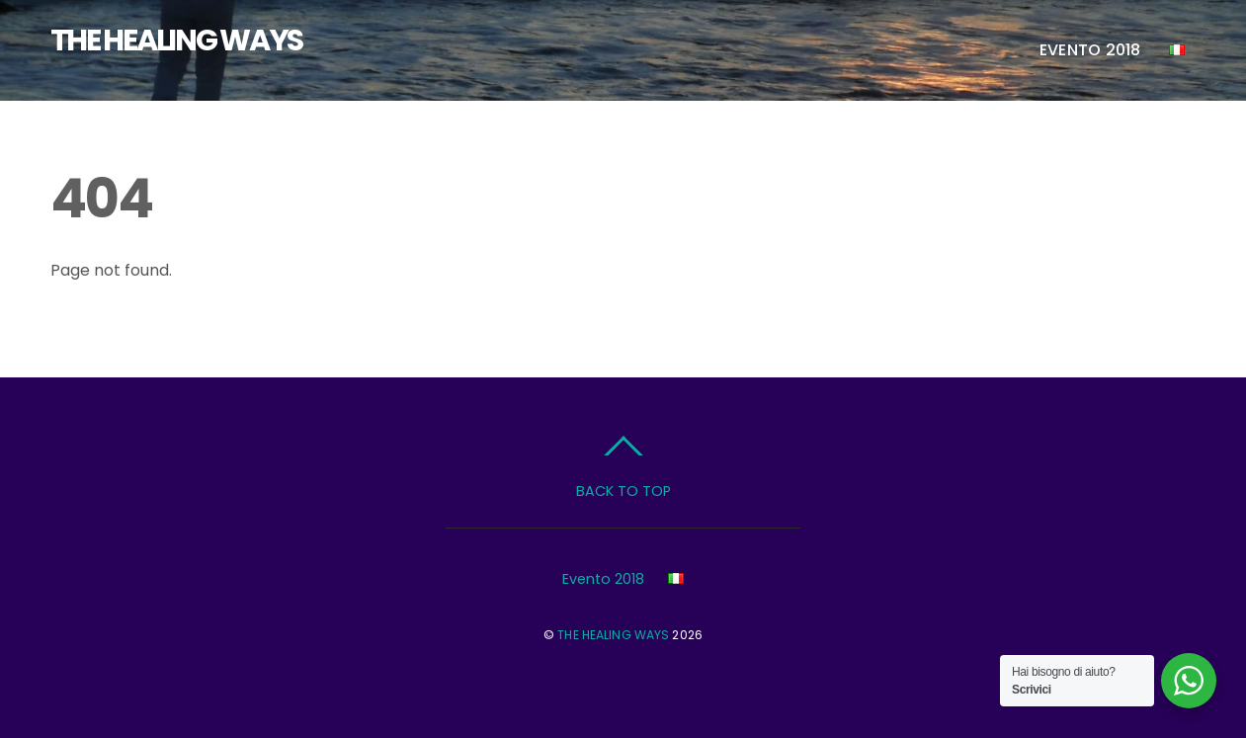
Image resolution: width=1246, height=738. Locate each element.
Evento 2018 (1090, 50)
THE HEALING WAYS (613, 634)
